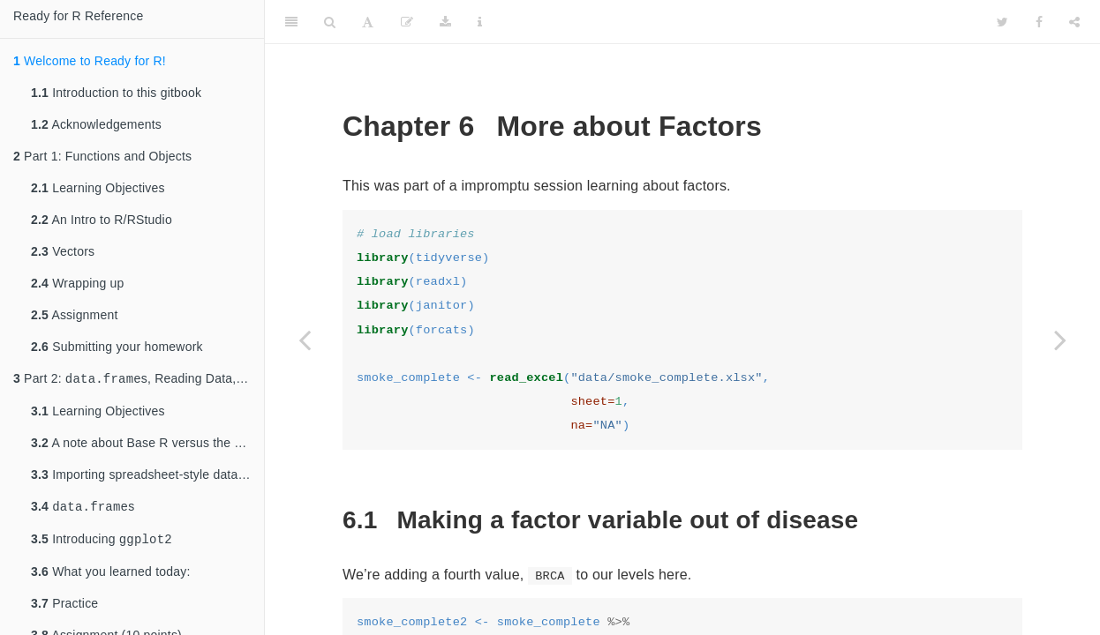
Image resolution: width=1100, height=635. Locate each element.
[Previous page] (304, 339)
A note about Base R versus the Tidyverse (147, 444)
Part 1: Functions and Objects (102, 156)
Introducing (101, 543)
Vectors (62, 251)
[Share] (1074, 22)
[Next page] (1060, 339)
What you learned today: (111, 577)
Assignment (74, 315)
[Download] (445, 22)
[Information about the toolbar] (479, 22)
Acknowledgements (96, 124)
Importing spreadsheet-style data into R (147, 476)
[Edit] (407, 22)
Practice (64, 608)
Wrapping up (77, 283)
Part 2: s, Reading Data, (138, 379)
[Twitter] (1002, 22)
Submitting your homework (117, 347)
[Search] (330, 22)
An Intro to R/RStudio (101, 220)
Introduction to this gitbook (116, 93)
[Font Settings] (368, 22)
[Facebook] (1039, 22)
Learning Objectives (98, 188)
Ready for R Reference (78, 16)
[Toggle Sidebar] (291, 22)
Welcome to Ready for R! (89, 61)
